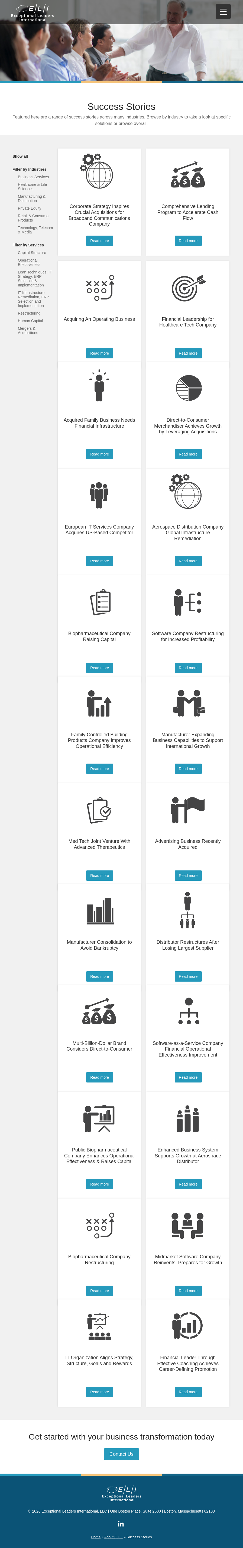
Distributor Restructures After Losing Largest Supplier (188, 945)
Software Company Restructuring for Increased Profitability (188, 636)
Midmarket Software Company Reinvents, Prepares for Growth (188, 1259)
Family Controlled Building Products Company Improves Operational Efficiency (99, 740)
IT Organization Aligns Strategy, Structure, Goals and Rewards (99, 1360)
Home (96, 1537)
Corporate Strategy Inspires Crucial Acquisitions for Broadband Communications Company (99, 215)
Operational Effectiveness (29, 262)
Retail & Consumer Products (34, 218)
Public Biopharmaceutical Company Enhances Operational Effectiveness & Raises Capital (99, 1155)
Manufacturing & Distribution (32, 198)
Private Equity (29, 208)
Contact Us (121, 1454)
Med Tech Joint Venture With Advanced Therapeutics (99, 844)
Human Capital (30, 321)
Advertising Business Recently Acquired (188, 844)
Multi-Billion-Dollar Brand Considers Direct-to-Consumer (99, 1046)
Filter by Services (28, 245)
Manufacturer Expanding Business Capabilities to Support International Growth (188, 740)
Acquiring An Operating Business (99, 319)
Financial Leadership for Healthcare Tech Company (188, 322)
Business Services (33, 177)
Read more (99, 241)
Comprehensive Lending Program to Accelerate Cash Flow (187, 212)
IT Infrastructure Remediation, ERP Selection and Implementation (33, 299)
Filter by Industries (29, 169)
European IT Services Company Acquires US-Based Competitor (99, 530)
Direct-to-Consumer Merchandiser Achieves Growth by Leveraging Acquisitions (188, 425)
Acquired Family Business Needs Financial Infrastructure (99, 423)
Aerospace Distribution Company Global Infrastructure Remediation (187, 532)
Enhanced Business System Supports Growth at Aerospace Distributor (188, 1155)
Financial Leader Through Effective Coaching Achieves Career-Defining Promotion (188, 1363)
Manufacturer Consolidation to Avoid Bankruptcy (99, 945)
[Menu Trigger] (223, 11)
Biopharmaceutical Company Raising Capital (99, 636)
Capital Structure (32, 252)
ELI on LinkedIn (120, 1523)
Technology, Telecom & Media (35, 230)
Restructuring (29, 313)
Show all (20, 156)
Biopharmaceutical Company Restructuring (99, 1259)
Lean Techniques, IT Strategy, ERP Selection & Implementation (35, 278)
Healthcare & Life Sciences (32, 186)
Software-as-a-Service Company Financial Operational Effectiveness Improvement (188, 1049)
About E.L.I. (113, 1537)
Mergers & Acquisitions (28, 330)
